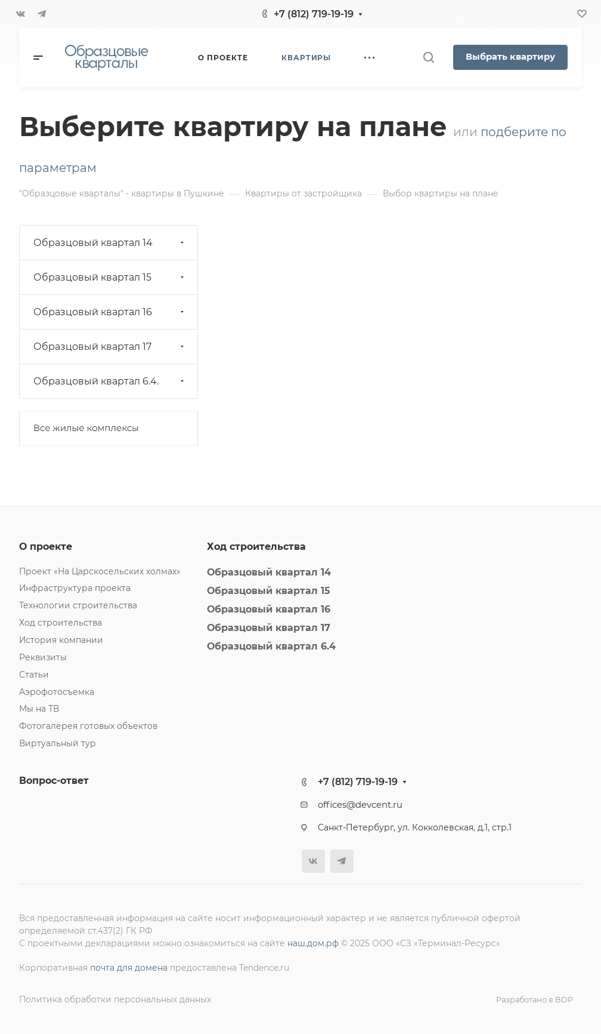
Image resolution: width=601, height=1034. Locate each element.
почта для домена (129, 968)
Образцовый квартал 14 (110, 242)
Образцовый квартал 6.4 (271, 646)
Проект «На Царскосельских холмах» (100, 571)
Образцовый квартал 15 (110, 277)
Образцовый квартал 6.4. (110, 381)
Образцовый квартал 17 (110, 346)
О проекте (45, 546)
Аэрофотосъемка (56, 692)
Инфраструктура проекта (75, 588)
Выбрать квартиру (510, 56)
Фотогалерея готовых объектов (88, 726)
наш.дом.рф (313, 943)
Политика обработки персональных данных (115, 999)
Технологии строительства (78, 605)
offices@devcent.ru (360, 804)
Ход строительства (60, 622)
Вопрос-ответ (54, 780)
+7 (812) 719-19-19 (314, 14)
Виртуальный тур (57, 743)
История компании (61, 640)
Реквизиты (43, 657)
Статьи (34, 674)
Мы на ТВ (39, 708)
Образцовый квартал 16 (110, 312)
